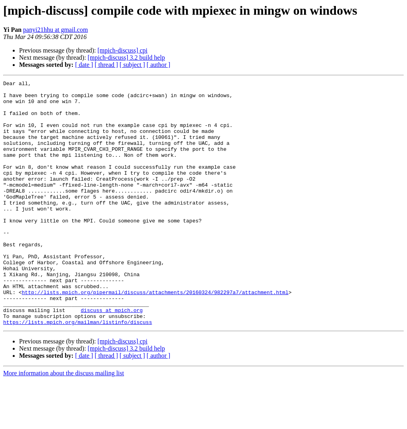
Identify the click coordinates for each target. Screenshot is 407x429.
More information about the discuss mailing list (63, 422)
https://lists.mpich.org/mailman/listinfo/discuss (77, 370)
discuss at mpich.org (112, 356)
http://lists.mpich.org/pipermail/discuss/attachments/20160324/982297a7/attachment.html (155, 335)
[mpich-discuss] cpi (122, 50)
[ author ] (159, 64)
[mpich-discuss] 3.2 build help (126, 57)
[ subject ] (132, 64)
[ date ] (84, 64)
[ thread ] (106, 64)
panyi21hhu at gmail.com (55, 29)
